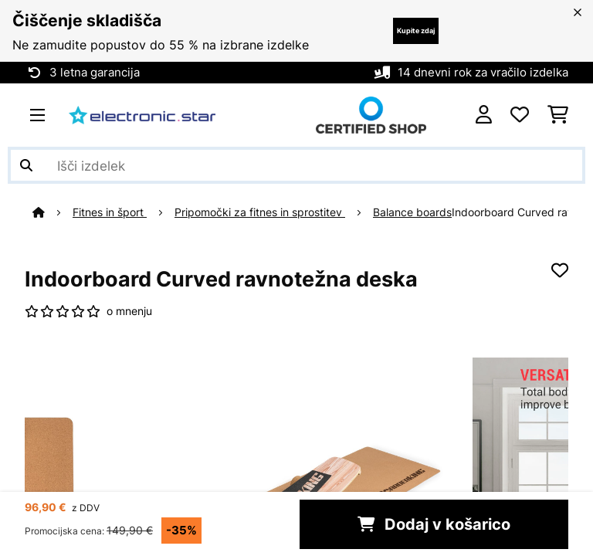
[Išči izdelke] (296, 165)
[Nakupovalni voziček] (557, 115)
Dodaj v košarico (433, 524)
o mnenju (129, 311)
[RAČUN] (484, 115)
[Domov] (52, 212)
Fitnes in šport (110, 212)
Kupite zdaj (416, 30)
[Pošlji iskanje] (26, 165)
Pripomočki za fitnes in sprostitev (260, 212)
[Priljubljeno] (519, 115)
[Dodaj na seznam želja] (559, 270)
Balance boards (412, 212)
